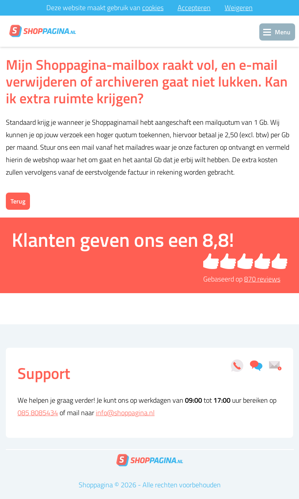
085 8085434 (38, 412)
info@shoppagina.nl (125, 412)
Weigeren (239, 7)
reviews (262, 279)
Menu (282, 32)
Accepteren (194, 7)
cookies (153, 7)
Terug (18, 201)
